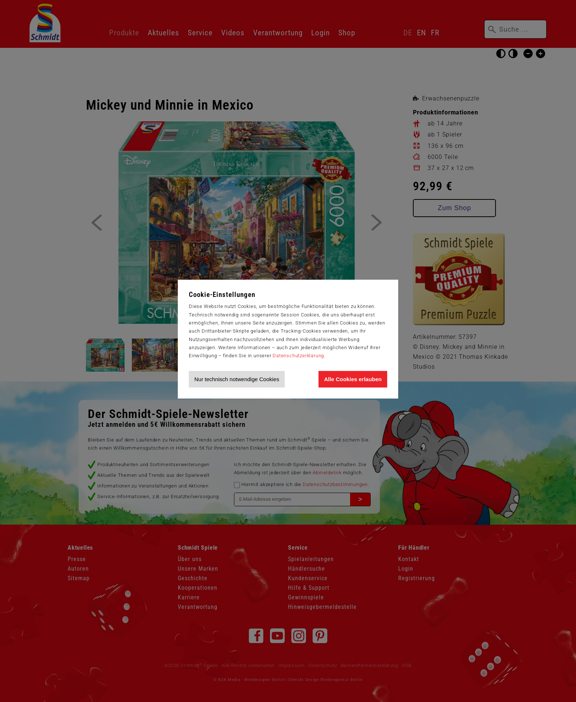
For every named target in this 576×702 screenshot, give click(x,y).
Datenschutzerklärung (298, 355)
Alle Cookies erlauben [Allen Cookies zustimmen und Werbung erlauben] (353, 379)
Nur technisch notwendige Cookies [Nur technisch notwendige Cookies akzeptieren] (236, 379)
